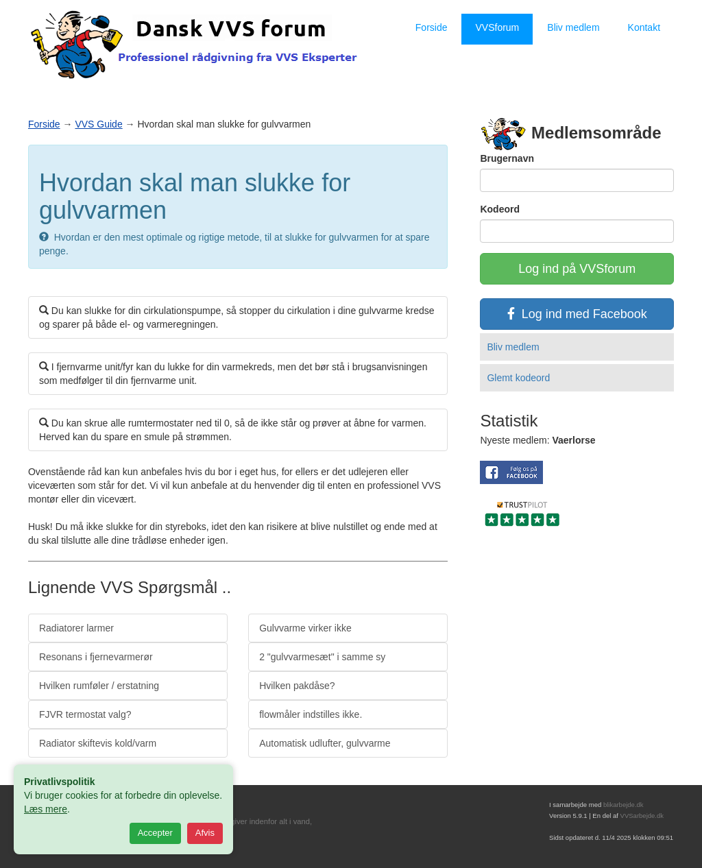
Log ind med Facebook (577, 314)
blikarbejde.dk (623, 804)
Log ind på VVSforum (577, 269)
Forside (431, 27)
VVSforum (497, 27)
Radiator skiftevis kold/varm (97, 743)
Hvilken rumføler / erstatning (99, 685)
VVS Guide (98, 124)
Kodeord (500, 209)
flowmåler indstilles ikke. (310, 714)
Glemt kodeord (518, 377)
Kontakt (644, 27)
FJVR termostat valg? (85, 714)
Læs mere (45, 809)
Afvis (205, 833)
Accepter (155, 833)
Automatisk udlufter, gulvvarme (324, 743)
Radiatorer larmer (76, 628)
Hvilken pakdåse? (297, 685)
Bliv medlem (573, 27)
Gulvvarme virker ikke (305, 628)
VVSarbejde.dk (642, 815)
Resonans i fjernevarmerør (96, 656)
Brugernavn (507, 158)
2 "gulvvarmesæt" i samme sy (322, 656)
